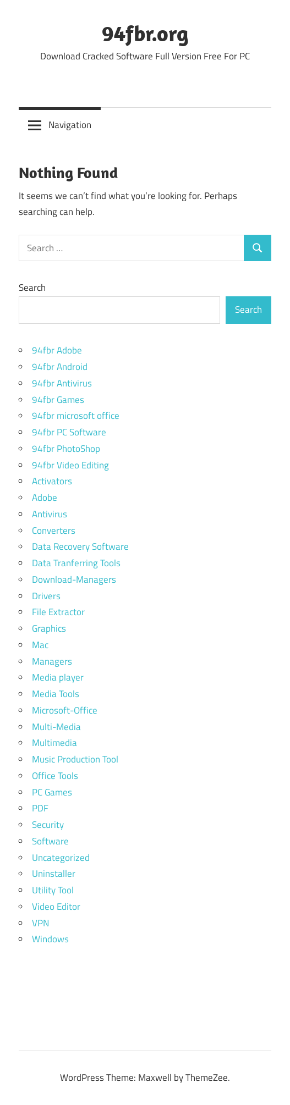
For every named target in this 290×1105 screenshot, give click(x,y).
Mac (40, 645)
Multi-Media (56, 727)
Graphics (49, 628)
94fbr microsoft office (75, 415)
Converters (53, 530)
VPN (40, 923)
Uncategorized (61, 857)
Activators (52, 481)
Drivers (46, 596)
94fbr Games (58, 400)
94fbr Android (59, 367)
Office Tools (55, 776)
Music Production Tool (75, 759)
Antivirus (49, 514)
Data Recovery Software (80, 546)
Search (32, 287)
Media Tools (55, 694)
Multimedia (54, 743)
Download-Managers (74, 579)
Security (48, 824)
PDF (40, 808)
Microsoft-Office (64, 710)
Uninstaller (53, 873)
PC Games (52, 792)
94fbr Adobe (57, 350)
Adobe (44, 497)
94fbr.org (145, 33)
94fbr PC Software (69, 432)
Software (50, 841)
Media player (58, 677)
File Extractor (58, 612)
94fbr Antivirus (62, 383)
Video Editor (56, 906)
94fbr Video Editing (70, 465)
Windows (50, 939)
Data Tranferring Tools (76, 563)
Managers (52, 661)
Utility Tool (53, 890)
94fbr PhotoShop (66, 448)
